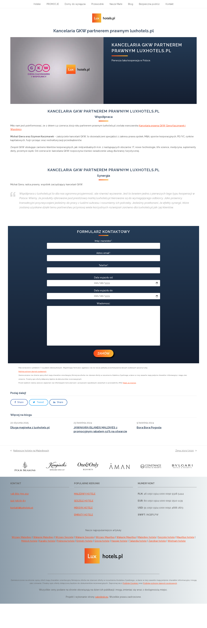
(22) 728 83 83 (18, 500)
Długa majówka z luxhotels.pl (30, 427)
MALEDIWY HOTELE (84, 493)
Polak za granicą (129, 383)
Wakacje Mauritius (126, 537)
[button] (19, 402)
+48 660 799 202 (19, 493)
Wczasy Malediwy (21, 537)
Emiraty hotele (84, 541)
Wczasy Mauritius (105, 537)
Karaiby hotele (47, 541)
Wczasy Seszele (64, 537)
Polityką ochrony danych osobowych (160, 583)
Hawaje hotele (119, 541)
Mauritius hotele (185, 537)
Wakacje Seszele (84, 537)
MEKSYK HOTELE (83, 507)
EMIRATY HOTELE (83, 514)
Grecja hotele (101, 541)
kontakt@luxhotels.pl (21, 507)
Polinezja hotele (66, 541)
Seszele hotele (166, 537)
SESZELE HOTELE (83, 500)
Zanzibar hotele (157, 541)
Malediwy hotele (147, 537)
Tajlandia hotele (138, 541)
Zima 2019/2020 (186, 450)
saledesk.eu (101, 597)
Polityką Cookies (130, 583)
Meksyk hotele (29, 541)
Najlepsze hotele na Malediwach (29, 450)
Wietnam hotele (177, 541)
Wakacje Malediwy (43, 537)
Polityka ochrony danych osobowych (32, 371)
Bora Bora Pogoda (149, 427)
